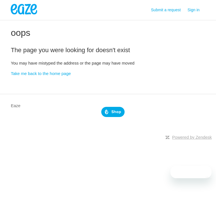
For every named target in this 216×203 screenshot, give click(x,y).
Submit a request (166, 10)
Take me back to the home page (41, 73)
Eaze (15, 105)
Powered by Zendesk (192, 137)
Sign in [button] (194, 10)
